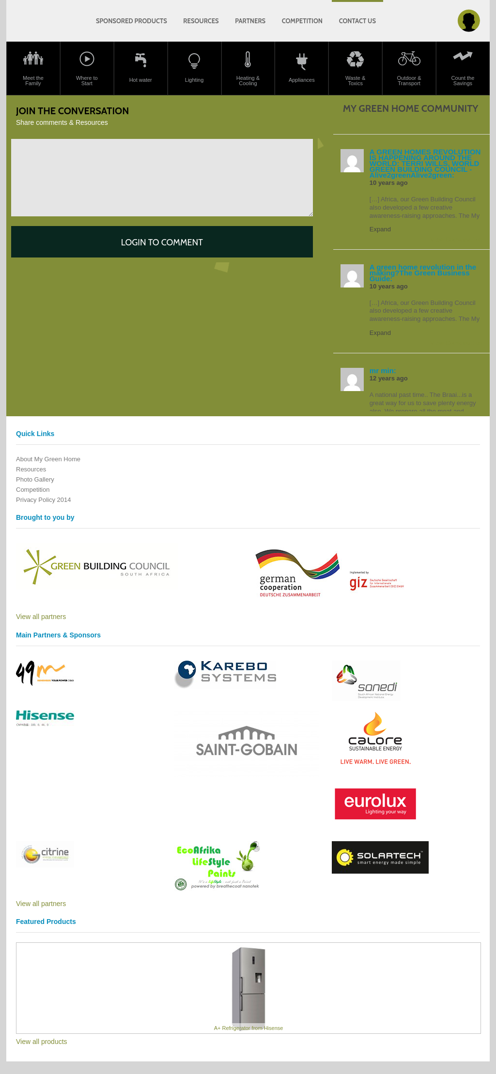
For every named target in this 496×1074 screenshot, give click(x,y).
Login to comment (162, 242)
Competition (302, 21)
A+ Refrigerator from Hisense (248, 1028)
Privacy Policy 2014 (43, 499)
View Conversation (456, 239)
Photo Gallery (35, 479)
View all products (41, 1041)
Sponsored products (131, 21)
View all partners (41, 616)
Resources (200, 21)
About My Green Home (48, 459)
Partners (250, 21)
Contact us (357, 21)
